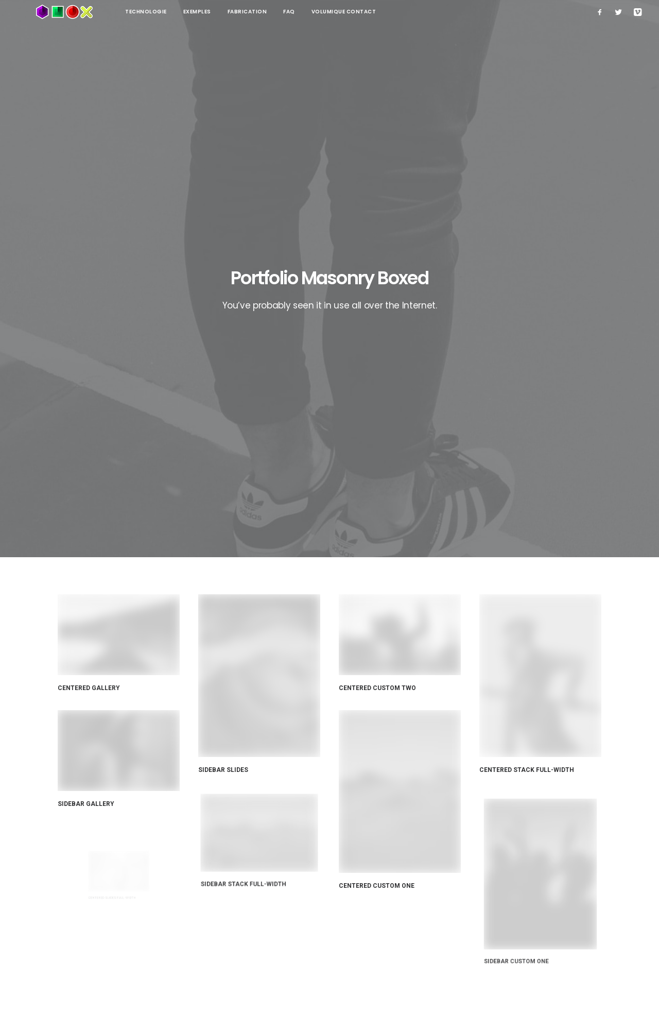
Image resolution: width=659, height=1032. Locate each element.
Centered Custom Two (378, 330)
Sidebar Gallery (101, 425)
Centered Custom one (387, 488)
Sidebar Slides (224, 411)
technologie (109, 11)
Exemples (160, 11)
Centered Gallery (89, 330)
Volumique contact (306, 11)
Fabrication (210, 11)
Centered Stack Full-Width (529, 396)
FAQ (252, 11)
